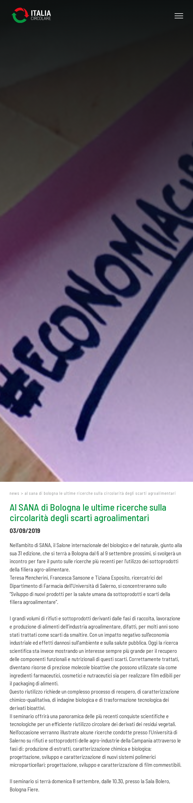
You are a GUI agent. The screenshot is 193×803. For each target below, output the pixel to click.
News (14, 493)
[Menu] (178, 15)
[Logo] (34, 16)
